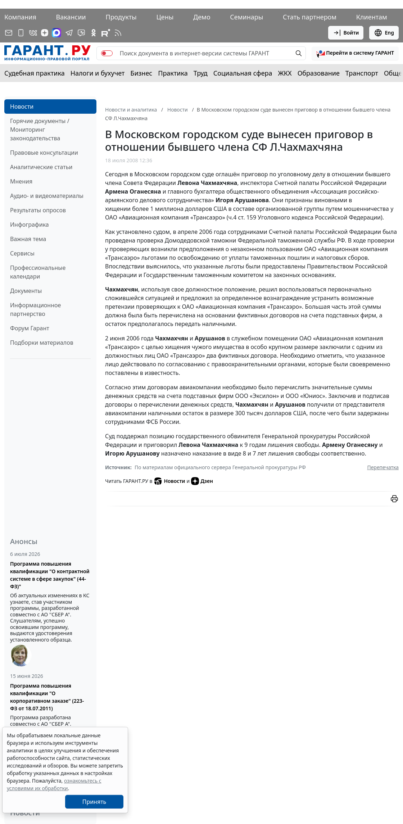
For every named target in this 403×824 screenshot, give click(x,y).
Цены (164, 17)
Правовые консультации (44, 153)
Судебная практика (34, 73)
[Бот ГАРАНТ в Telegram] (81, 32)
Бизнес (141, 73)
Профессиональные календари (37, 272)
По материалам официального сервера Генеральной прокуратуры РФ (220, 467)
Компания (20, 17)
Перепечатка (383, 467)
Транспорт (361, 73)
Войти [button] (346, 32)
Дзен (202, 481)
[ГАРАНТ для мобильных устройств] (21, 32)
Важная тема (28, 239)
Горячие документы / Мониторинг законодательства (39, 129)
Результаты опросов (38, 210)
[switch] (107, 53)
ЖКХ (285, 73)
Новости (21, 106)
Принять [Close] (94, 802)
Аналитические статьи (41, 167)
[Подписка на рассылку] (8, 32)
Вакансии (71, 17)
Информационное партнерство (35, 309)
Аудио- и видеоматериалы (46, 196)
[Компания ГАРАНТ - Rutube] (105, 32)
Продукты (120, 17)
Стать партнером (309, 17)
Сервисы (22, 253)
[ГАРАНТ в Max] (56, 32)
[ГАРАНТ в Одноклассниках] (93, 32)
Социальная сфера (242, 73)
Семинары (246, 17)
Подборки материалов (41, 343)
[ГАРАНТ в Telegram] (69, 32)
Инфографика (29, 224)
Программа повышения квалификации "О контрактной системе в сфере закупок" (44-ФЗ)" (50, 575)
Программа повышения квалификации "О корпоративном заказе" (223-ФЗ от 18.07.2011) (47, 697)
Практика (172, 73)
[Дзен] (44, 32)
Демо (201, 17)
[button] (355, 53)
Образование (319, 73)
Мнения (21, 181)
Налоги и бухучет (98, 73)
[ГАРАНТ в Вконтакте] (33, 32)
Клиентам (371, 17)
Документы (26, 291)
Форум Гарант (29, 328)
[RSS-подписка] (118, 32)
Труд (201, 73)
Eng (384, 32)
